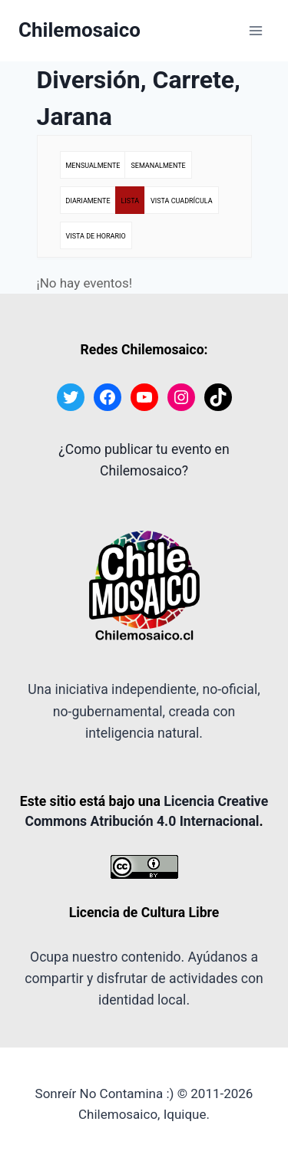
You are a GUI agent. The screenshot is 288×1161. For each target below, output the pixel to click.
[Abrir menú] (255, 30)
